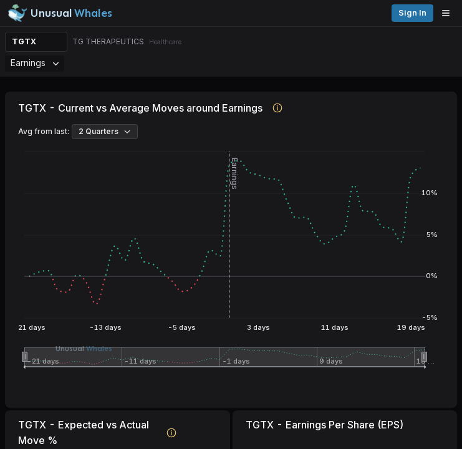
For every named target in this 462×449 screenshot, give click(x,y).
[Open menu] (449, 13)
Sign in (412, 12)
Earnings (35, 62)
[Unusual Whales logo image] (59, 13)
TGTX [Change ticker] (24, 41)
